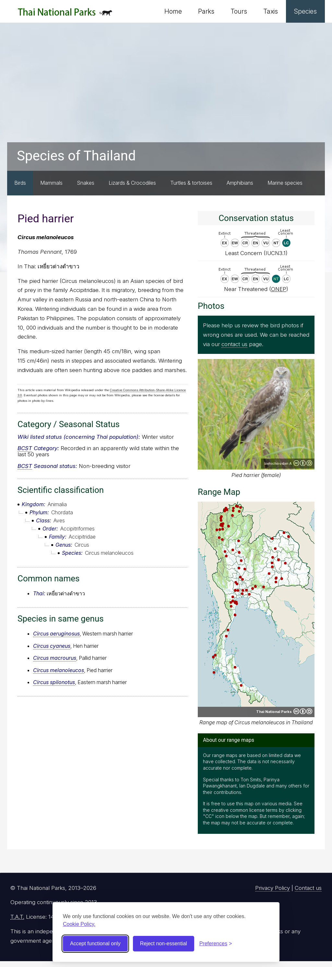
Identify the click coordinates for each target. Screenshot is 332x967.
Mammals (51, 183)
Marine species (284, 183)
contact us (234, 344)
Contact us (308, 888)
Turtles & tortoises (191, 183)
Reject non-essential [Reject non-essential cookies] (163, 943)
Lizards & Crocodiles (132, 183)
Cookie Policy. (79, 924)
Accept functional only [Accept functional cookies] (95, 943)
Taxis (270, 11)
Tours (239, 11)
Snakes (85, 183)
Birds (20, 183)
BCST (25, 448)
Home (173, 11)
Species (305, 11)
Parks (206, 11)
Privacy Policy (272, 888)
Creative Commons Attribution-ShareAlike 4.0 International (302, 463)
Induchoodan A (278, 463)
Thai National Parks (65, 14)
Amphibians (240, 183)
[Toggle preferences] (215, 944)
